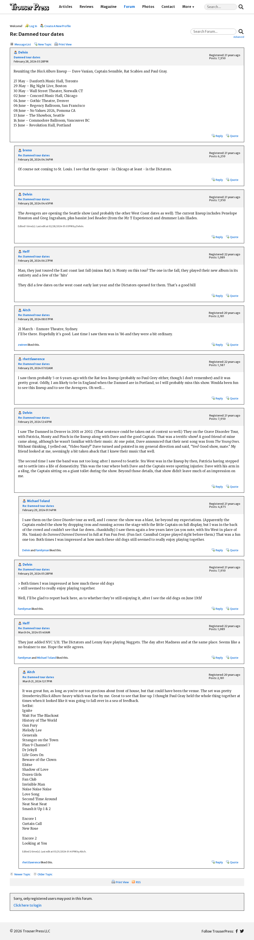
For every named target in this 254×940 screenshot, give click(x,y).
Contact (168, 7)
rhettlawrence (34, 359)
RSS (138, 882)
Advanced (238, 37)
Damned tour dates (27, 57)
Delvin (23, 52)
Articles (65, 7)
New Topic (44, 44)
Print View (65, 44)
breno (27, 150)
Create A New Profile (57, 26)
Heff (26, 252)
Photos (148, 7)
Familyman (42, 550)
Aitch (27, 310)
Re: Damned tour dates (34, 155)
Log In (33, 26)
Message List (22, 44)
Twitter (242, 931)
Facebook (236, 931)
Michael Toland (38, 501)
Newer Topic (22, 874)
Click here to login (27, 905)
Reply (219, 136)
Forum (129, 7)
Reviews (86, 7)
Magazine (109, 7)
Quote (234, 136)
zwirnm (22, 344)
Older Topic (45, 874)
